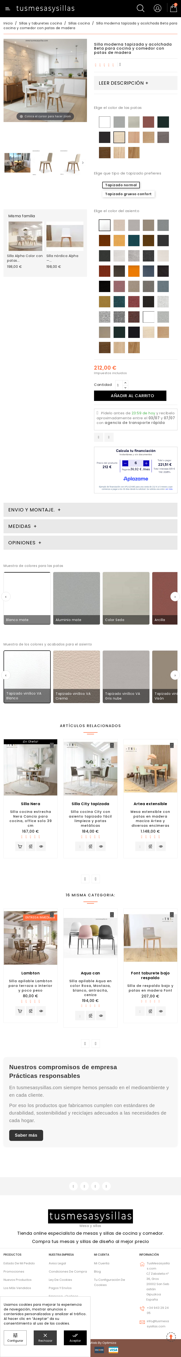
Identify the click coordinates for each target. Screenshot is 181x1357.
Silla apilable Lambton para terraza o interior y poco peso (30, 986)
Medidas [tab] (19, 526)
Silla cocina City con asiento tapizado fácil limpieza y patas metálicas (90, 818)
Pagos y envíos (60, 1288)
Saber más (26, 1135)
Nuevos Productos (18, 1280)
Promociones (14, 1271)
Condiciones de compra (68, 1271)
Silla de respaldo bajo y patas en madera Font (150, 988)
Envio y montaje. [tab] (31, 509)
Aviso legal (57, 1263)
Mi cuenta (101, 1255)
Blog (97, 1271)
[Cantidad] (119, 385)
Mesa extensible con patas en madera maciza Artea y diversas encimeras (150, 818)
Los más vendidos (17, 1288)
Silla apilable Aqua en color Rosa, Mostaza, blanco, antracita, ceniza (90, 988)
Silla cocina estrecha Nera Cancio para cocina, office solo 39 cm (30, 818)
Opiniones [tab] (22, 542)
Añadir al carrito (132, 396)
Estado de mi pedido (19, 1263)
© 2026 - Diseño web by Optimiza (90, 1343)
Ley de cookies (60, 1280)
